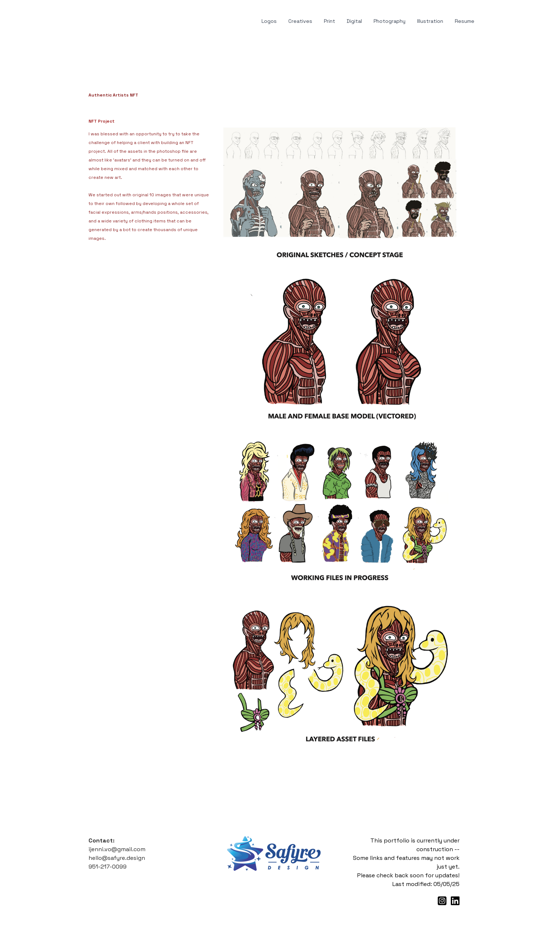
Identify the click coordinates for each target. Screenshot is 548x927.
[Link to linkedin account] (455, 901)
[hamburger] (59, 21)
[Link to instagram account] (442, 901)
